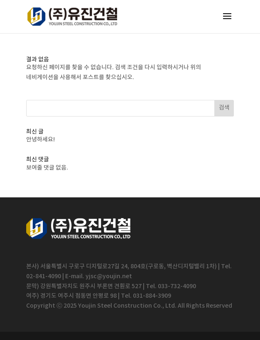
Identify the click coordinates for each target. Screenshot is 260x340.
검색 (224, 107)
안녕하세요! (40, 139)
